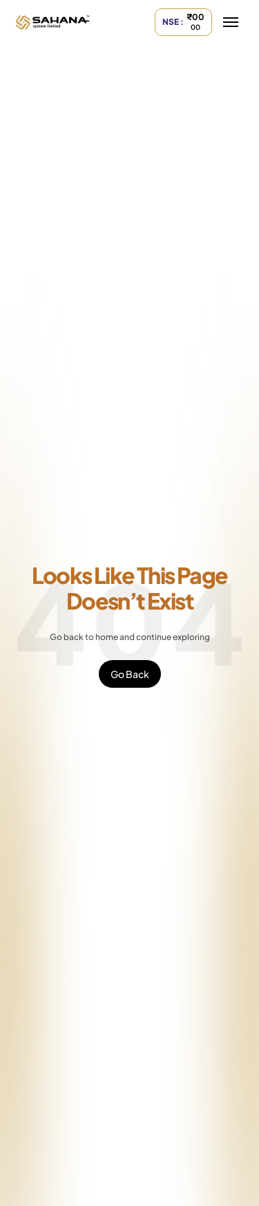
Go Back (130, 674)
